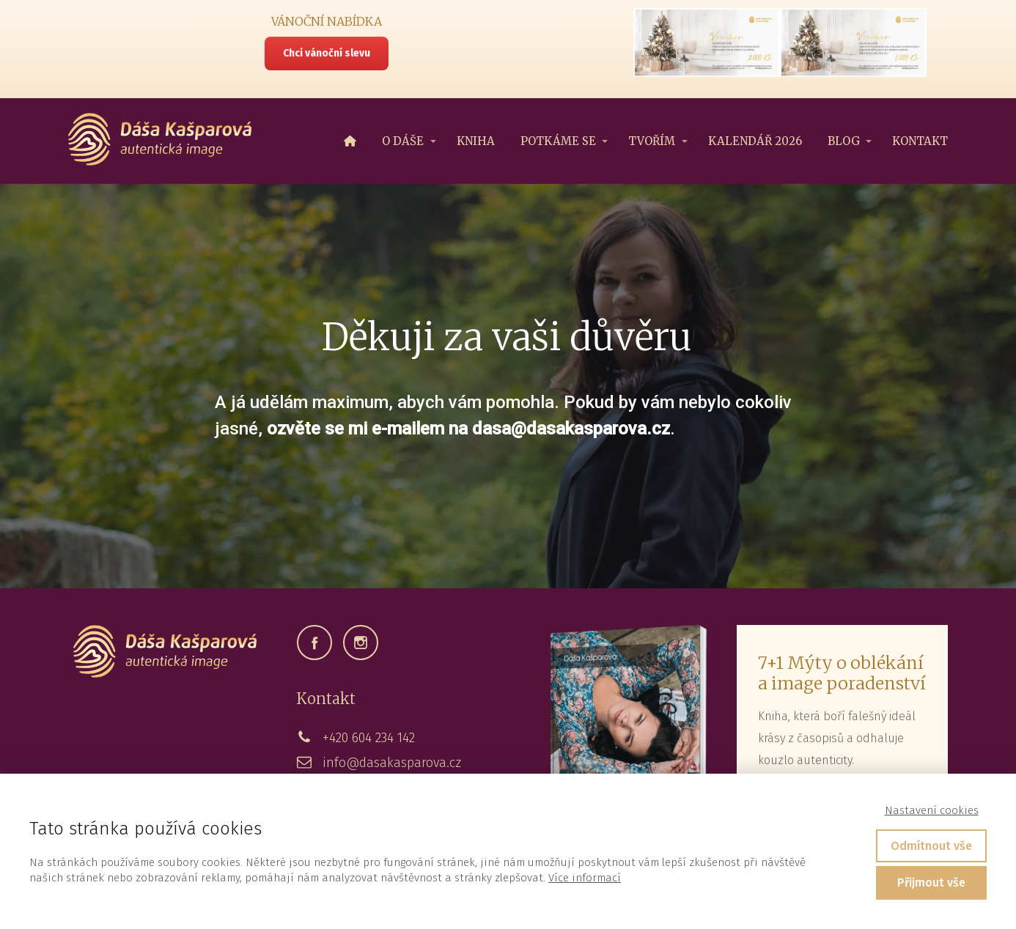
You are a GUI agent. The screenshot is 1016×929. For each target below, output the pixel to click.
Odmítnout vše (931, 846)
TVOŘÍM (651, 141)
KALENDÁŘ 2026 (755, 141)
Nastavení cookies (932, 810)
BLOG (844, 141)
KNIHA (476, 141)
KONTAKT (920, 141)
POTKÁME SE (558, 141)
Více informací (584, 877)
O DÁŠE (403, 141)
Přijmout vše (931, 882)
